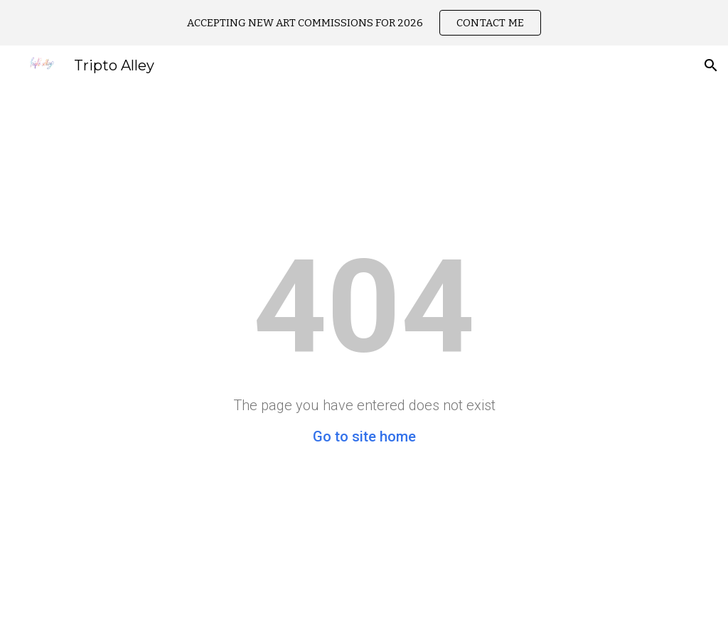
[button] (711, 65)
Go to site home (364, 436)
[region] (364, 22)
